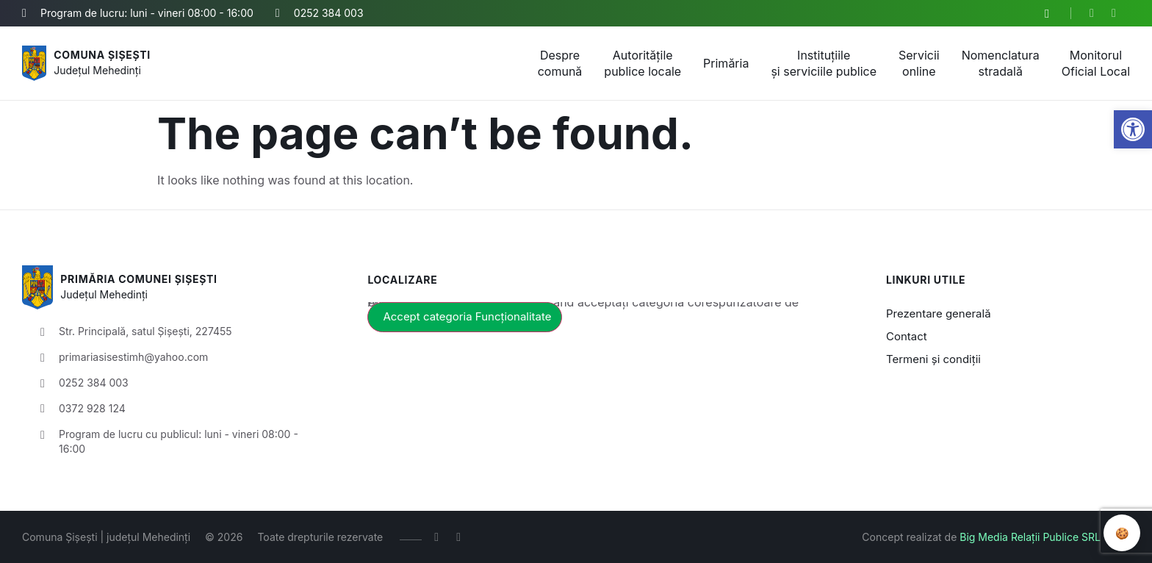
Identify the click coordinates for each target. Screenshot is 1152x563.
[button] (1047, 14)
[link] (1133, 129)
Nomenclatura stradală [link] (1001, 63)
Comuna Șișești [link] (102, 55)
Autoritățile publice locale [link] (642, 63)
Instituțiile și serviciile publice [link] (823, 63)
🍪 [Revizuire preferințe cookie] (1122, 533)
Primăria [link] (726, 63)
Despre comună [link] (560, 63)
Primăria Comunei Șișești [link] (138, 279)
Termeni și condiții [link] (933, 359)
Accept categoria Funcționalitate (467, 316)
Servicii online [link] (919, 63)
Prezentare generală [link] (938, 313)
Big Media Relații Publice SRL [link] (1030, 537)
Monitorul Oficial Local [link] (1096, 63)
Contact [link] (906, 336)
